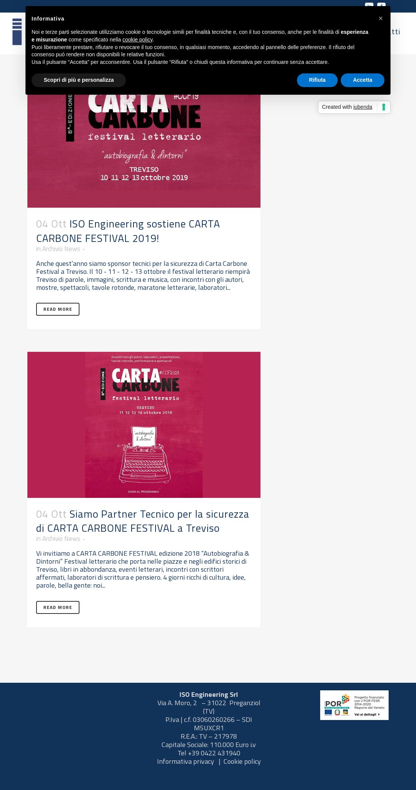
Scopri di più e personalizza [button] (79, 80)
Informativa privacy (186, 761)
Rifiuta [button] (317, 80)
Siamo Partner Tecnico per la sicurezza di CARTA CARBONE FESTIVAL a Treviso (142, 530)
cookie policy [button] (137, 40)
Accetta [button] (362, 80)
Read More (57, 319)
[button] (381, 18)
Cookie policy (242, 761)
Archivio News (63, 250)
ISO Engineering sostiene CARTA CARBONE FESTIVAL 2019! (128, 230)
